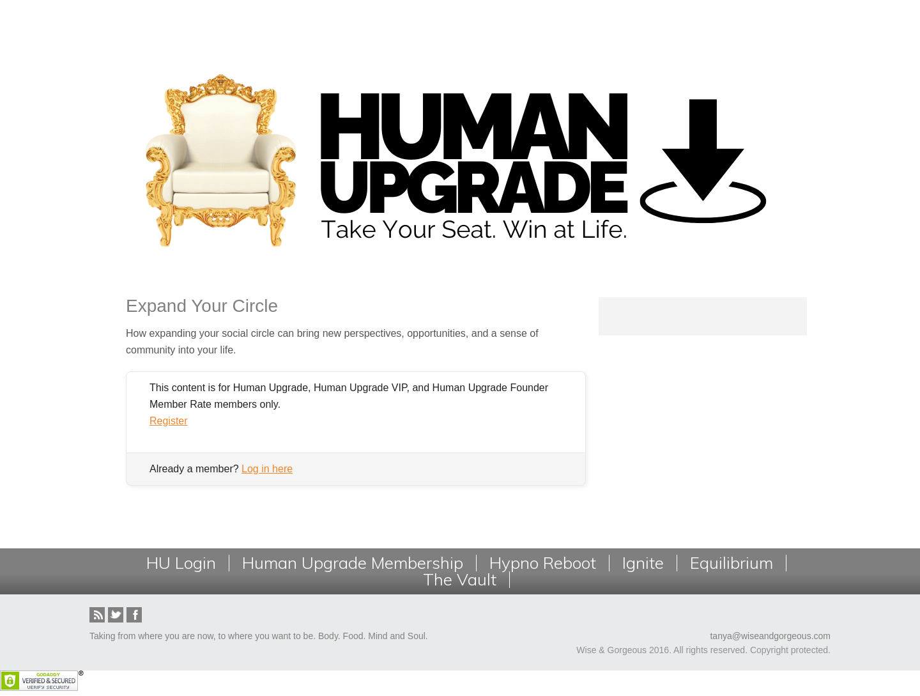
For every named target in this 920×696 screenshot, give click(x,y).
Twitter (115, 615)
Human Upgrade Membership (352, 563)
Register (169, 420)
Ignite (643, 563)
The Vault (459, 579)
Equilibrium (731, 563)
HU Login (181, 563)
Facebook (134, 615)
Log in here (267, 468)
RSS (97, 615)
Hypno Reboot (542, 563)
